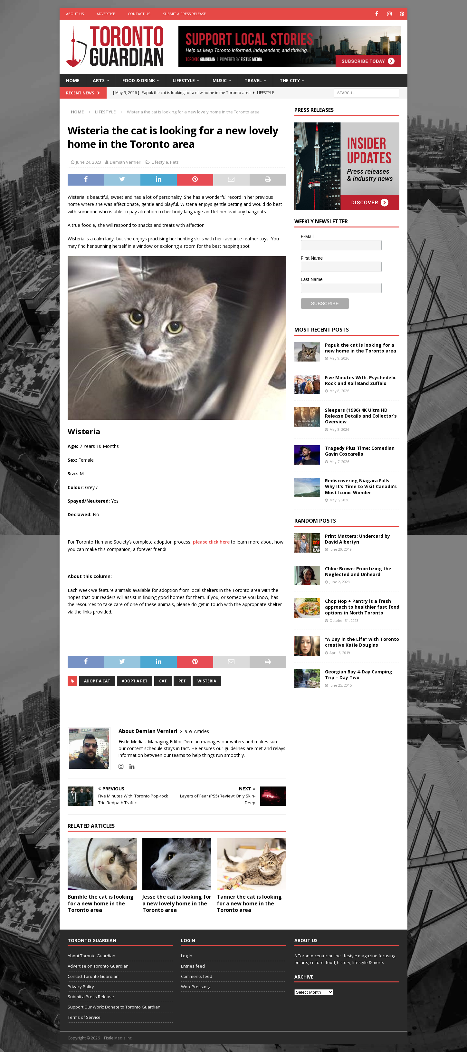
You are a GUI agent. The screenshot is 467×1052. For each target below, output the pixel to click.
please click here (211, 541)
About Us (75, 13)
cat (163, 680)
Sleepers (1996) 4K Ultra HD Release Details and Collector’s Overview (361, 415)
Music (220, 80)
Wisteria (206, 680)
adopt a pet (135, 680)
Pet (182, 680)
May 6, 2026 (339, 499)
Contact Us (139, 13)
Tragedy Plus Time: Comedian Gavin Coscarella (360, 451)
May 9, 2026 (339, 357)
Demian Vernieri (125, 162)
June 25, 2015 (340, 684)
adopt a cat (97, 680)
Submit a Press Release (184, 13)
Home (73, 80)
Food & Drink (138, 80)
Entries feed (193, 966)
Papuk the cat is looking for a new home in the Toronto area (360, 347)
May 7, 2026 (339, 461)
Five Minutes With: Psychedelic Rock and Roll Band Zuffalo (360, 380)
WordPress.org (195, 986)
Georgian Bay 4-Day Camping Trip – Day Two (358, 674)
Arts (99, 80)
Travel (253, 80)
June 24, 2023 (88, 162)
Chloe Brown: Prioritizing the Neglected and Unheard (358, 571)
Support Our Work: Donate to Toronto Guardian (114, 1006)
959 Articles (197, 731)
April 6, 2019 (339, 652)
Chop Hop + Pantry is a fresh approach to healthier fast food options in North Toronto (362, 606)
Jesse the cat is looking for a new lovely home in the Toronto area (176, 903)
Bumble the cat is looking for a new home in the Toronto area (101, 903)
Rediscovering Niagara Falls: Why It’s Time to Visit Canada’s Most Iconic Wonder (361, 486)
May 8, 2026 (339, 390)
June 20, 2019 (340, 549)
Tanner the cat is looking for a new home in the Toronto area (249, 903)
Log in (186, 955)
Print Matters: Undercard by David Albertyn (357, 539)
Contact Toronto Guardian (93, 976)
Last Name (312, 279)
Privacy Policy (81, 986)
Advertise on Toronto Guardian (98, 966)
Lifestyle (184, 80)
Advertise (106, 13)
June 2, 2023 (339, 581)
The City (290, 80)
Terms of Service (84, 1017)
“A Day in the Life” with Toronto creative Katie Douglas (362, 642)
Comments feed (196, 976)
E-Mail (307, 236)
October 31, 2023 (343, 620)
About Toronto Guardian (91, 955)
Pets (174, 162)
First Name (312, 257)
